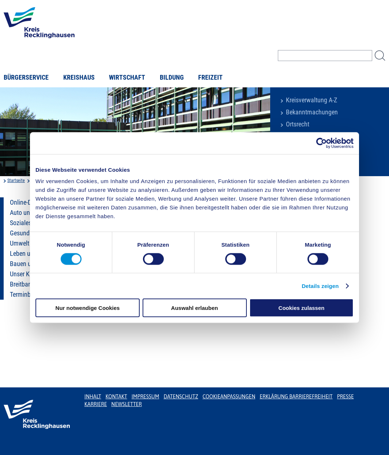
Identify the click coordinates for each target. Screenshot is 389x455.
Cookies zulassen (302, 308)
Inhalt (92, 396)
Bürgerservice (26, 77)
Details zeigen (320, 286)
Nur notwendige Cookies (88, 308)
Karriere (95, 404)
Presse (345, 396)
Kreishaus (79, 77)
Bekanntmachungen (312, 112)
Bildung (172, 77)
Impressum (145, 396)
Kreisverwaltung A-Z (311, 100)
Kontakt (116, 396)
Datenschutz (180, 396)
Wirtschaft (127, 77)
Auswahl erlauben (194, 308)
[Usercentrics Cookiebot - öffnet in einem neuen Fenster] (322, 142)
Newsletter (126, 404)
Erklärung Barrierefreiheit (296, 396)
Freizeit (210, 77)
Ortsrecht (297, 124)
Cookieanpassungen (229, 396)
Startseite (16, 180)
